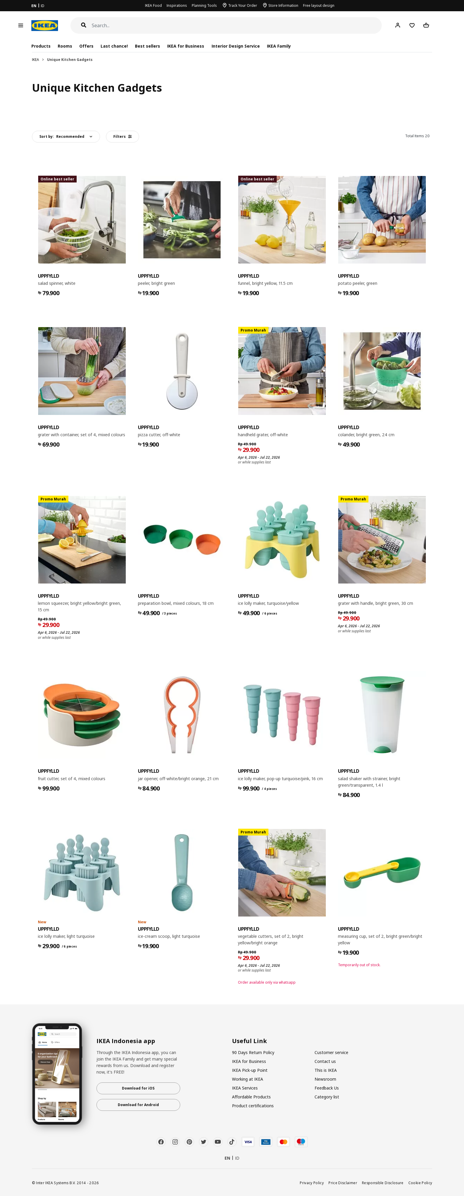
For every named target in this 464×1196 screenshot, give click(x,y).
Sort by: (61, 136)
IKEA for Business (185, 46)
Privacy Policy (312, 1182)
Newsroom (325, 1079)
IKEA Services (245, 1088)
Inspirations (177, 5)
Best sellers (147, 46)
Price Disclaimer (342, 1182)
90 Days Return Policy (253, 1052)
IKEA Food (153, 5)
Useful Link (249, 1041)
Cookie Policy (420, 1182)
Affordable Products (251, 1097)
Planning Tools (204, 5)
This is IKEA (326, 1070)
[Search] (237, 25)
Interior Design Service (236, 46)
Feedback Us (327, 1088)
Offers (86, 46)
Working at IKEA (247, 1079)
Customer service (331, 1052)
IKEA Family (279, 46)
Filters (122, 136)
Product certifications (253, 1105)
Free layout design (318, 5)
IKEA (35, 59)
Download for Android (138, 1104)
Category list (327, 1097)
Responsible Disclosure (383, 1182)
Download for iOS (138, 1088)
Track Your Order (242, 5)
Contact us (325, 1061)
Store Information (283, 5)
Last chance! (114, 46)
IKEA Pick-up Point (250, 1070)
